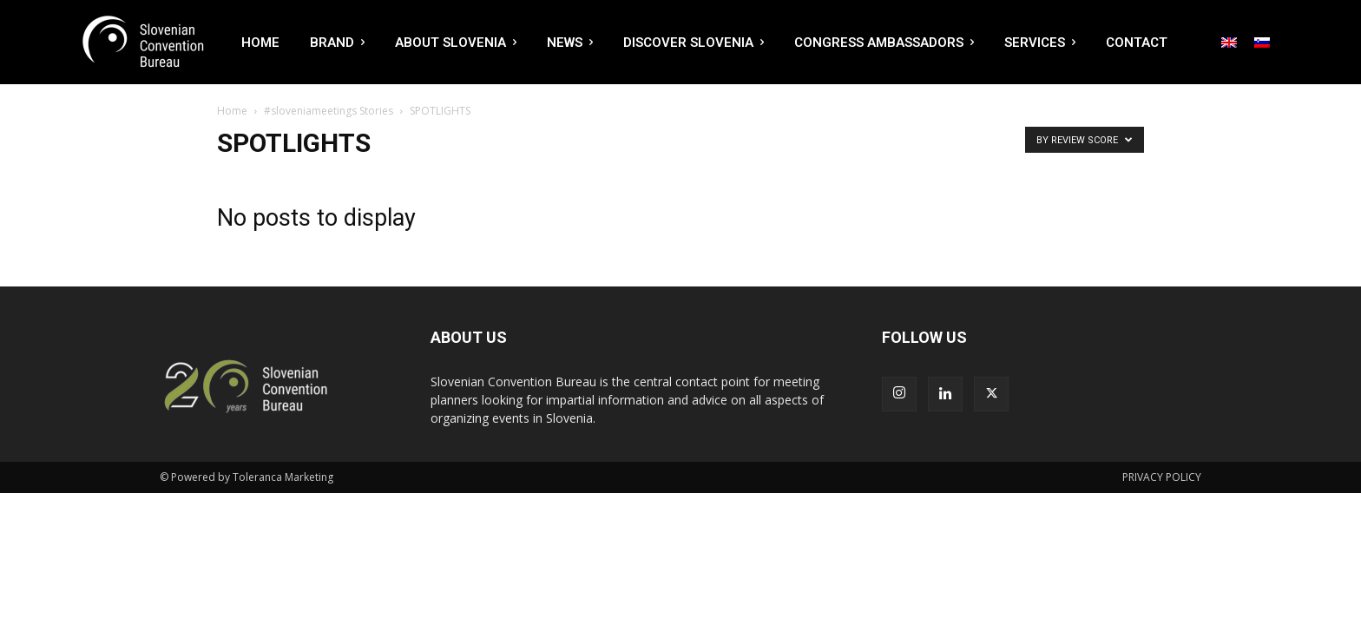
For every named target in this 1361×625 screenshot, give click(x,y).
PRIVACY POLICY (1161, 477)
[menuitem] (1229, 42)
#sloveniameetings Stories (328, 110)
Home (232, 110)
